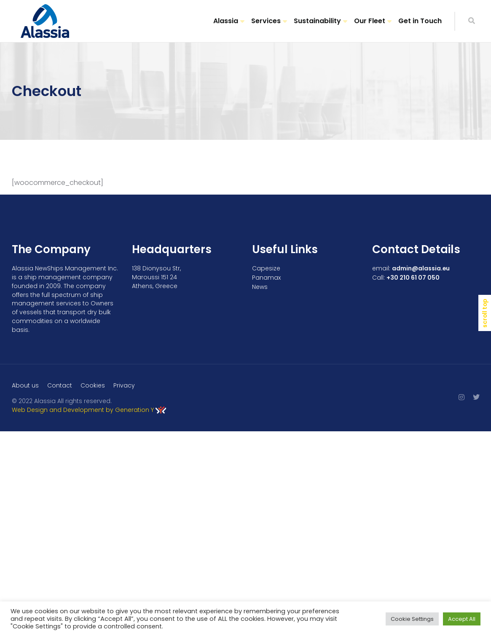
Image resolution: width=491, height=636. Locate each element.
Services (266, 21)
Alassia (225, 21)
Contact (59, 385)
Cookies (92, 385)
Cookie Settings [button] (412, 619)
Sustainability (317, 21)
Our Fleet (369, 21)
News (260, 287)
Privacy (124, 385)
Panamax (266, 277)
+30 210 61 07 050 (413, 277)
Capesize (266, 268)
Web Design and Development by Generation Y (89, 410)
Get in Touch (420, 21)
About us (25, 385)
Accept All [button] (461, 619)
